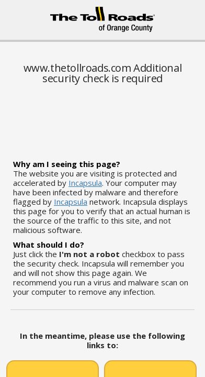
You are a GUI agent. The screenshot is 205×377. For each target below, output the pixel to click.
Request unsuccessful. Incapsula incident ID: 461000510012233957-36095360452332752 (102, 188)
